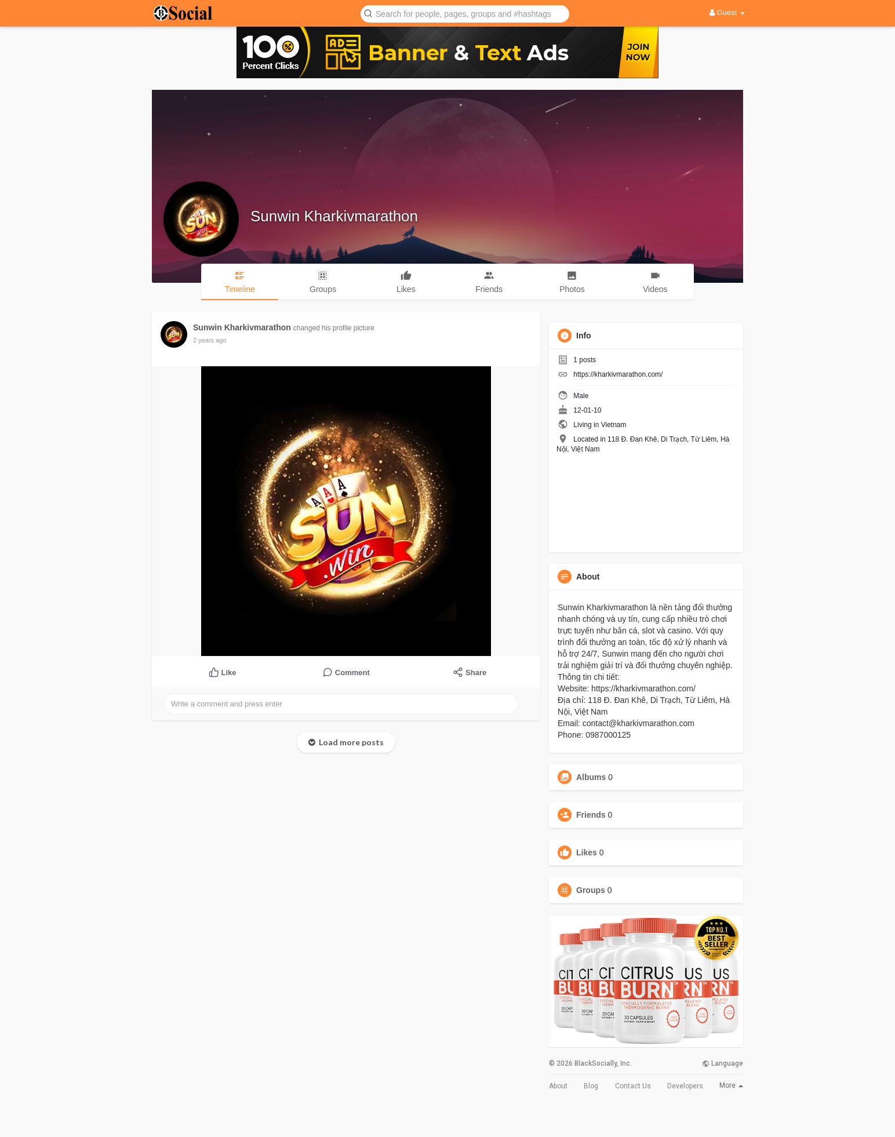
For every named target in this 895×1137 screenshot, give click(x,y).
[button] (464, 13)
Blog (591, 1086)
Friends (591, 814)
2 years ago (209, 340)
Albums (591, 777)
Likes (586, 852)
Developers (685, 1086)
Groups (590, 890)
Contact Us (633, 1086)
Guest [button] (727, 12)
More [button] (731, 1085)
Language (722, 1063)
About (558, 1086)
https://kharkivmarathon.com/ (618, 374)
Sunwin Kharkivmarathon (334, 216)
